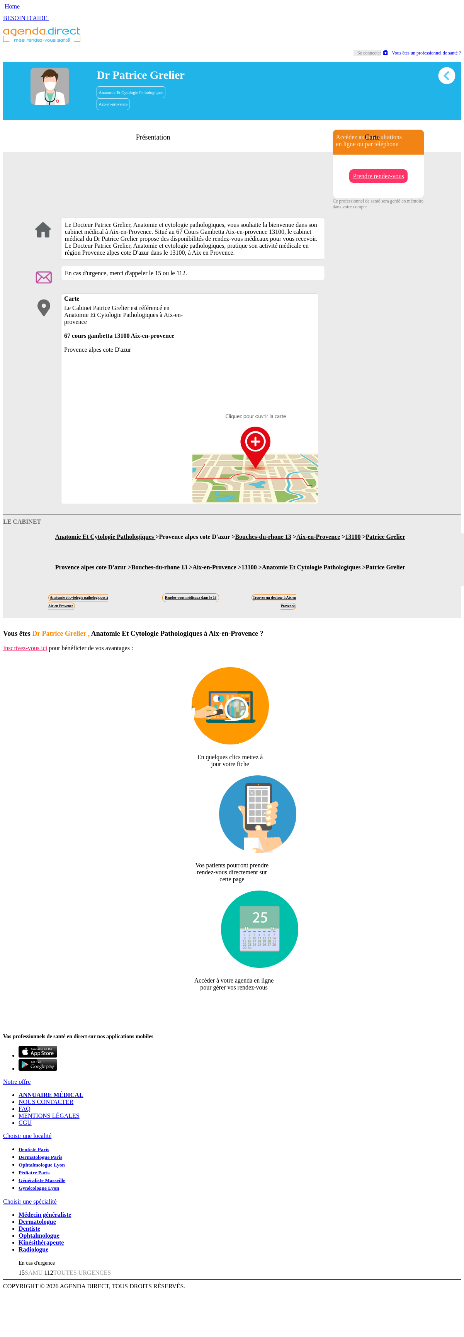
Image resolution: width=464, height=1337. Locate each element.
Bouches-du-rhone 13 (263, 536)
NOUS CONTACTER (46, 1102)
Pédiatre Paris (34, 1172)
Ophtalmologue (39, 1235)
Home (11, 6)
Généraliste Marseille (42, 1180)
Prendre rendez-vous (378, 176)
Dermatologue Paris (40, 1157)
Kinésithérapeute (41, 1242)
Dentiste (29, 1228)
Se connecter (369, 53)
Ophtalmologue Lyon (42, 1165)
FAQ (25, 1108)
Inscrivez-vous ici (25, 648)
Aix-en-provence (113, 104)
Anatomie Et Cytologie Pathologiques (131, 92)
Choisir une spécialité (30, 1201)
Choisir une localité (27, 1136)
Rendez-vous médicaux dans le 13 (190, 598)
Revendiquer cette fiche (232, 1006)
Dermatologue (37, 1221)
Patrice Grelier (385, 536)
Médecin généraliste (45, 1214)
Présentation (153, 137)
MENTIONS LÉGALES (49, 1115)
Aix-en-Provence (318, 536)
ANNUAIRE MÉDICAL (51, 1095)
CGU (25, 1122)
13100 (352, 536)
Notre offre (17, 1081)
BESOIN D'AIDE (26, 18)
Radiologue (33, 1249)
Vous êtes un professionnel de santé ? (422, 53)
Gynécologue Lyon (39, 1188)
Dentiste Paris (34, 1149)
